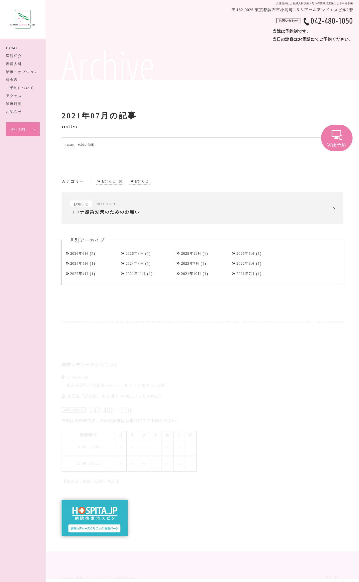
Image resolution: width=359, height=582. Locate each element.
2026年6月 (80, 254)
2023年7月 (191, 264)
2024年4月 (136, 264)
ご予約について (20, 88)
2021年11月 (137, 274)
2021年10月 (192, 274)
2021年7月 (247, 274)
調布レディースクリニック (93, 578)
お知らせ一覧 (111, 181)
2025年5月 (247, 254)
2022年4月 (80, 274)
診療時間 (14, 104)
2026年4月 (136, 254)
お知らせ (14, 112)
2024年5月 (80, 264)
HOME (12, 48)
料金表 (12, 80)
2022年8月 (247, 264)
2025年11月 (192, 254)
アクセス (14, 96)
